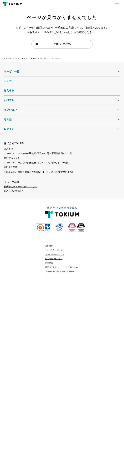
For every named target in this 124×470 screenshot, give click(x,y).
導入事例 (9, 90)
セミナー (9, 81)
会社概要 (49, 246)
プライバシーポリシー (54, 254)
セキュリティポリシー (54, 250)
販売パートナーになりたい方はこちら (61, 267)
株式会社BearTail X (13, 190)
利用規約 (49, 263)
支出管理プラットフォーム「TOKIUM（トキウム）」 (25, 58)
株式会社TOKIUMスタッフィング (20, 186)
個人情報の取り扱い (53, 259)
